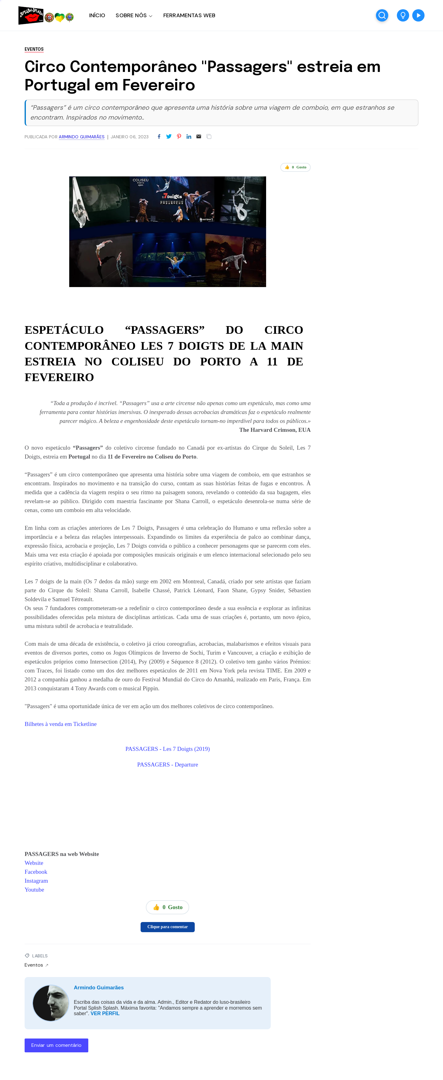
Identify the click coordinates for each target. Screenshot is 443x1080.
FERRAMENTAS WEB (189, 15)
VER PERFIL (105, 1013)
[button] (403, 15)
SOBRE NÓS (131, 15)
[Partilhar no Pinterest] (179, 137)
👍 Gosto (295, 167)
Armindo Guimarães (99, 988)
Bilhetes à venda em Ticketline (61, 724)
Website (34, 863)
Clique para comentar (167, 926)
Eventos (34, 49)
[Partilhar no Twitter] (169, 137)
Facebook (36, 872)
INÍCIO (97, 15)
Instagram (36, 880)
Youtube (34, 889)
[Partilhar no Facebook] (159, 137)
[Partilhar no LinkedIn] (189, 137)
